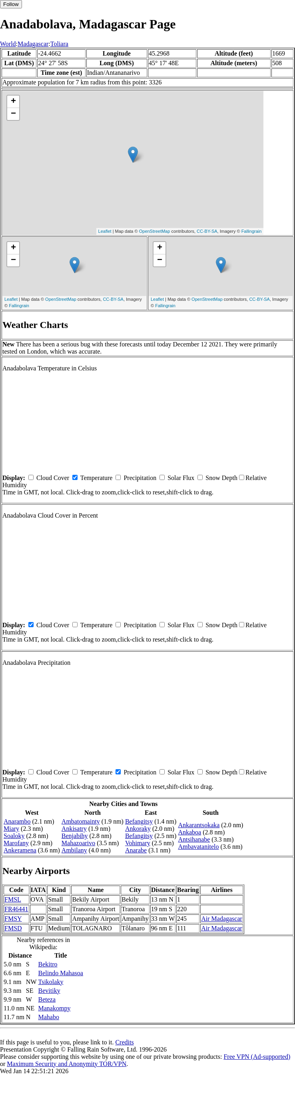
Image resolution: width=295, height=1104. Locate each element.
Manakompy (54, 1008)
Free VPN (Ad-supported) (256, 1056)
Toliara (59, 43)
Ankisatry (74, 828)
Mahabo (48, 1017)
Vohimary (137, 843)
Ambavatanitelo (198, 846)
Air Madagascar (221, 918)
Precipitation (140, 477)
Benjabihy (75, 835)
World (8, 43)
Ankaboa (189, 832)
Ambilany (74, 850)
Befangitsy (139, 821)
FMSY (13, 918)
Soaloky (14, 835)
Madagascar (33, 43)
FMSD (13, 928)
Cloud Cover (52, 477)
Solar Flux (180, 477)
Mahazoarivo (78, 843)
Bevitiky (49, 990)
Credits (124, 1042)
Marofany (16, 843)
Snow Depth (221, 477)
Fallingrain (251, 231)
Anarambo (17, 821)
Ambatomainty (81, 821)
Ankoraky (138, 828)
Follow (11, 4)
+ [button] (13, 102)
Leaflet (105, 231)
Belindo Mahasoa (60, 973)
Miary (11, 828)
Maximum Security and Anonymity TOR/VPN (66, 1063)
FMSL (12, 899)
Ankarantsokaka (198, 825)
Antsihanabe (194, 839)
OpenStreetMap (154, 231)
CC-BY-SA (207, 231)
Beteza (47, 999)
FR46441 (16, 909)
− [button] (13, 114)
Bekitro (48, 964)
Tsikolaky (51, 981)
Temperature (96, 477)
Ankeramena (20, 850)
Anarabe (136, 850)
